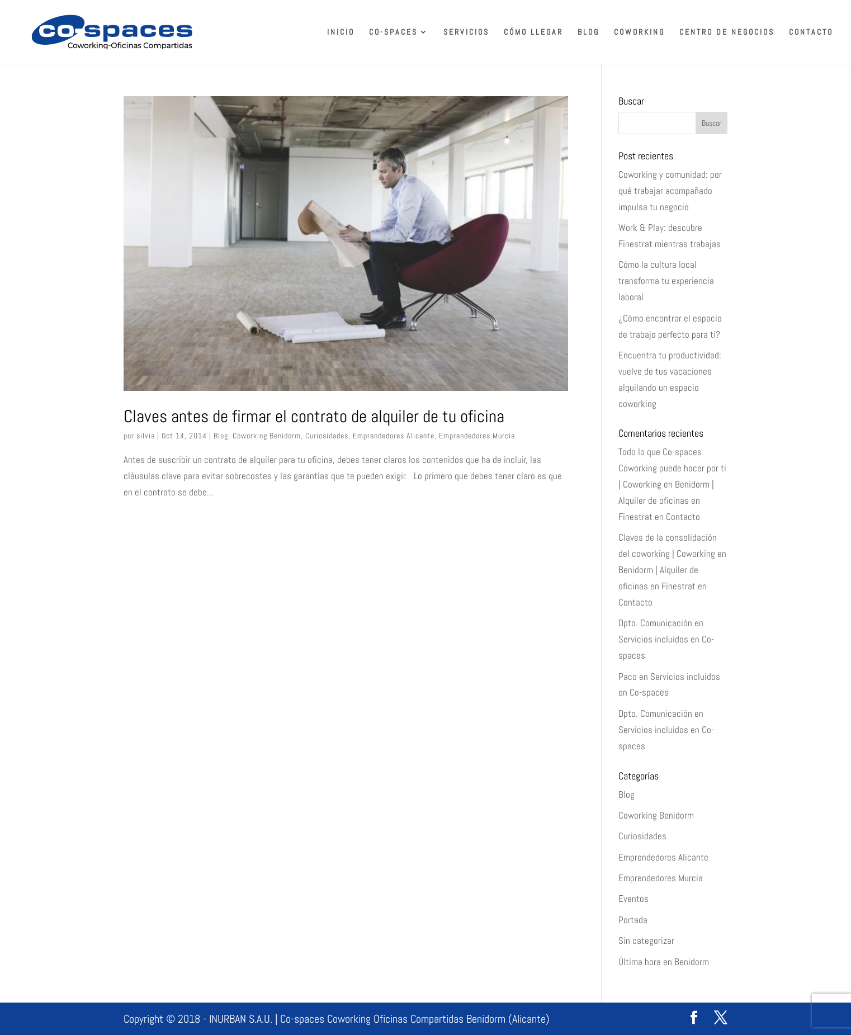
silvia (145, 436)
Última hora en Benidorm (663, 962)
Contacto (811, 32)
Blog (588, 32)
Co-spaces (393, 32)
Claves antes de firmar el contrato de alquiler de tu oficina (314, 416)
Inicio (340, 32)
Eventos (633, 898)
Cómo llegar (533, 32)
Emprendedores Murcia (477, 436)
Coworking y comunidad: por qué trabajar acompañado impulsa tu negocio (670, 190)
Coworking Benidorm (267, 436)
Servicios (466, 32)
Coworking (639, 32)
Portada (632, 920)
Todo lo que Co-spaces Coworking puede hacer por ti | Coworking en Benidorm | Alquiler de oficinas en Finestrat (672, 484)
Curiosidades (326, 436)
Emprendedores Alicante (393, 436)
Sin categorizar (646, 940)
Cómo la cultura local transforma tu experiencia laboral (666, 280)
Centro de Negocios (726, 32)
